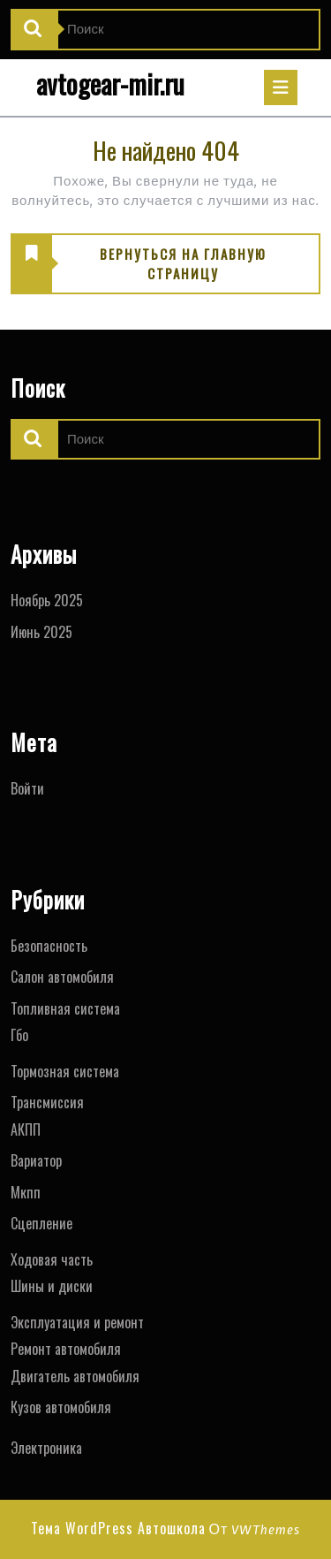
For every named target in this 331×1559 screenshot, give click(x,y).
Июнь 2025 (41, 632)
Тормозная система (65, 1071)
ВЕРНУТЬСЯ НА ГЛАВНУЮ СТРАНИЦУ (139, 264)
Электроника (46, 1447)
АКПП (26, 1129)
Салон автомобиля (62, 976)
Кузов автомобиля (61, 1407)
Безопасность (49, 945)
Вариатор (36, 1160)
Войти (27, 788)
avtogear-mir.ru (110, 83)
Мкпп (26, 1192)
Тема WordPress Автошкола (118, 1528)
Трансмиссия (47, 1102)
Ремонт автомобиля (66, 1348)
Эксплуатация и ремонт (77, 1322)
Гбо (19, 1035)
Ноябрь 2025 (47, 600)
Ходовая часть (52, 1259)
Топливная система (65, 1008)
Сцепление (41, 1223)
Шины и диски (52, 1286)
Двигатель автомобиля (75, 1376)
